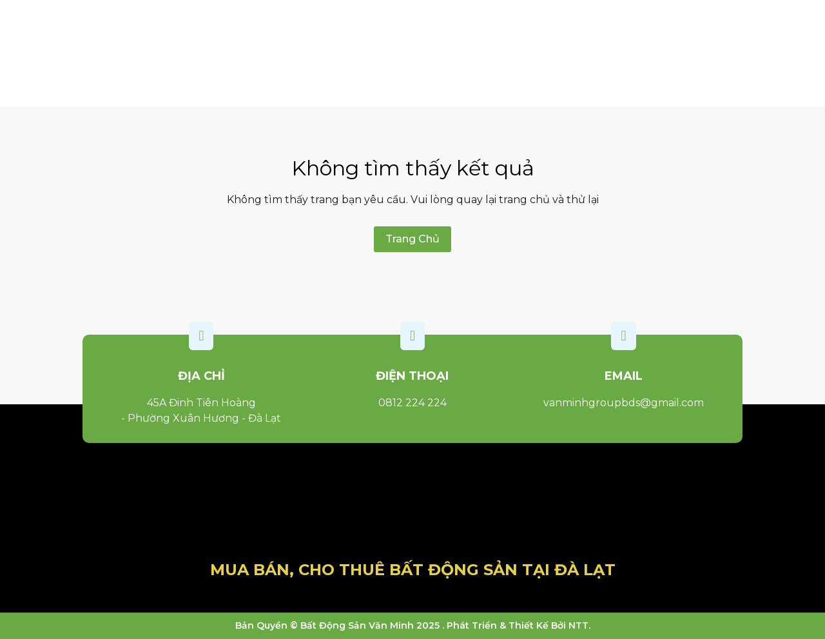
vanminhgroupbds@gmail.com (623, 403)
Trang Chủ (412, 239)
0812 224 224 (412, 403)
